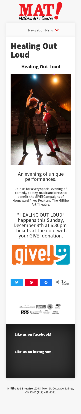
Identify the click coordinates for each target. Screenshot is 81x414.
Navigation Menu (40, 30)
